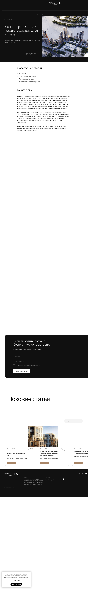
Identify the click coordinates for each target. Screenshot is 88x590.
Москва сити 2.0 (24, 73)
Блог (5, 14)
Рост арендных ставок (26, 79)
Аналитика (52, 8)
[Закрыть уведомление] (30, 573)
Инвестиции (75, 8)
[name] (33, 356)
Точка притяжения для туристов (29, 82)
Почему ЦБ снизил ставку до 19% (16, 454)
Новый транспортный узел (27, 76)
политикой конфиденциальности (32, 365)
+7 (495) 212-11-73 (49, 480)
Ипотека (41, 8)
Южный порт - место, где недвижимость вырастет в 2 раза (31, 14)
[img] (43, 436)
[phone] (33, 361)
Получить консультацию (21, 371)
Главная (31, 8)
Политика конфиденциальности (10, 488)
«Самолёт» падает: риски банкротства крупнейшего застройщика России (49, 453)
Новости (62, 8)
